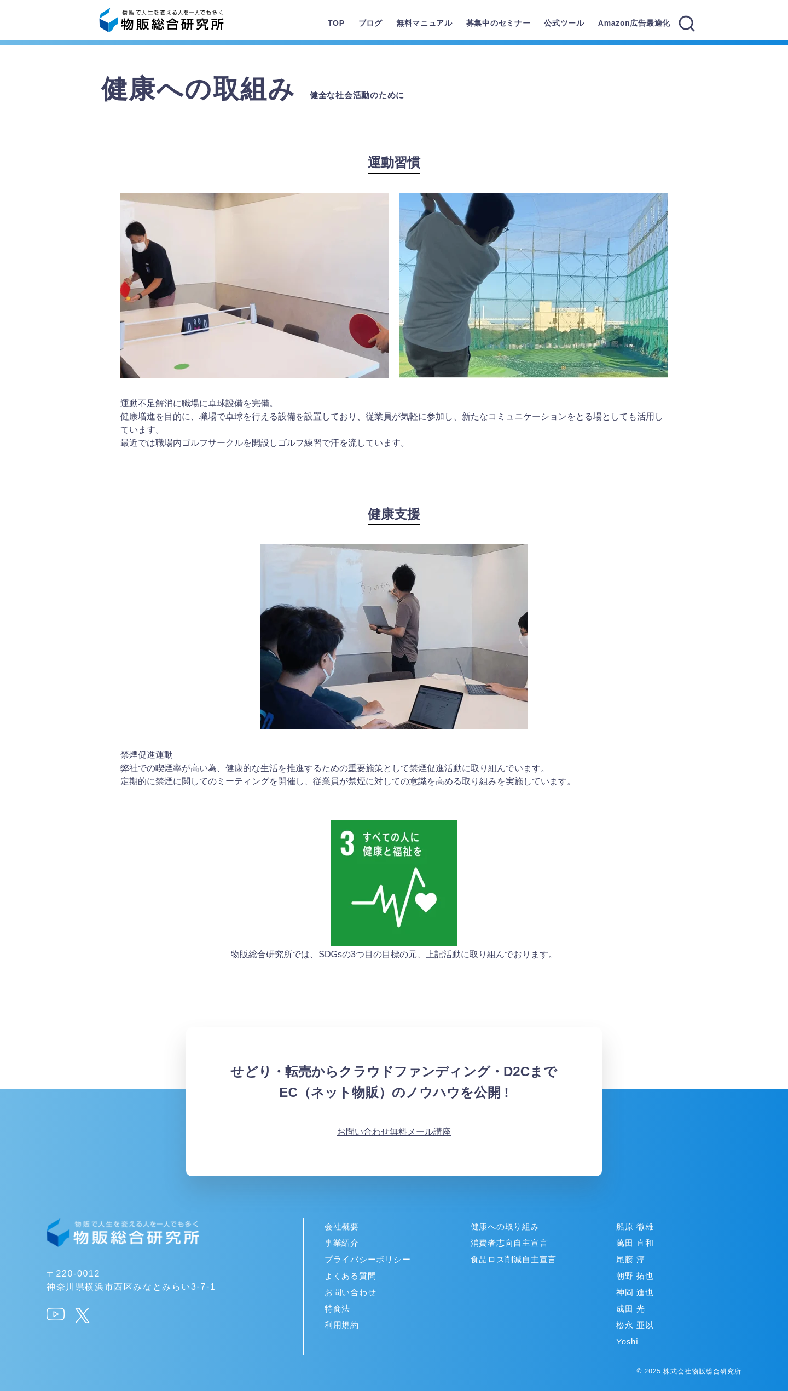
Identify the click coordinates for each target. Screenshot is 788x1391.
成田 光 (630, 1308)
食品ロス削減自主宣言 (514, 1259)
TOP (336, 23)
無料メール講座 (420, 1131)
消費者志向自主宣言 (509, 1243)
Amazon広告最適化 (634, 23)
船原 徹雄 (634, 1226)
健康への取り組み (505, 1226)
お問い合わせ (363, 1131)
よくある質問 (350, 1275)
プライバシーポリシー (368, 1259)
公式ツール (564, 23)
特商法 (337, 1308)
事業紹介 (342, 1243)
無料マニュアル (424, 23)
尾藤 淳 (630, 1259)
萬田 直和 (634, 1243)
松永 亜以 (634, 1325)
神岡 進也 (634, 1292)
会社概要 (342, 1226)
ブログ (370, 23)
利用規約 (342, 1325)
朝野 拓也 (634, 1275)
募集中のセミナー (498, 23)
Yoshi (627, 1341)
